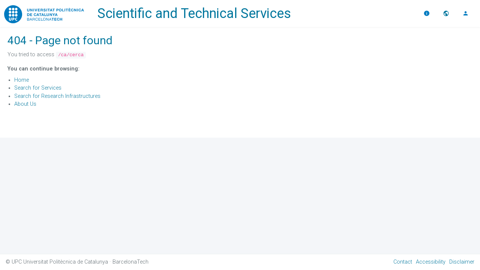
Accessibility (431, 262)
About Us (25, 104)
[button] (447, 13)
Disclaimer (461, 262)
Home (21, 80)
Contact (402, 262)
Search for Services (38, 88)
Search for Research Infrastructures (57, 96)
